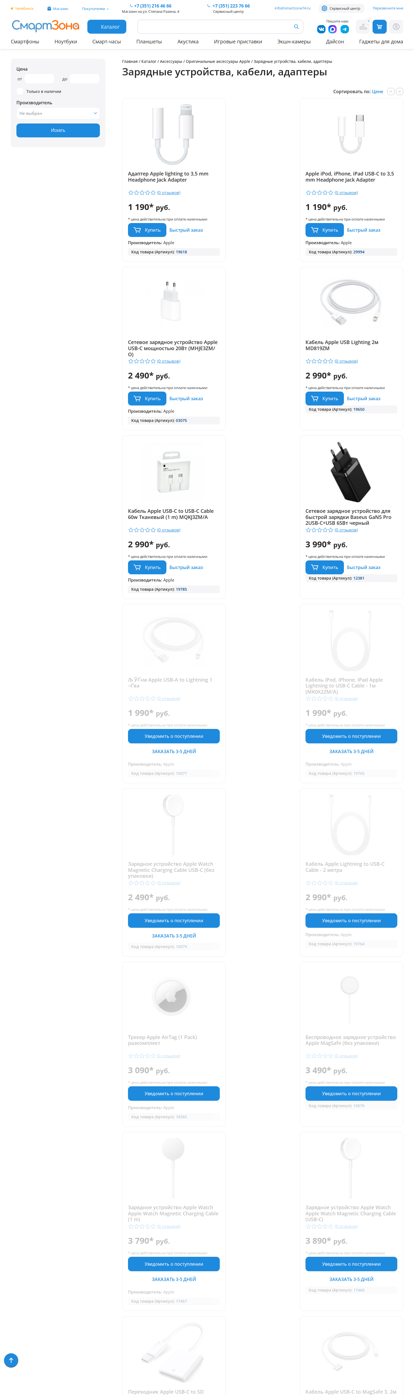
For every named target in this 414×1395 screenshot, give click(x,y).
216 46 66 (152, 6)
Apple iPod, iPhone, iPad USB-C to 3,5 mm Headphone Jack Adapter (260, 180)
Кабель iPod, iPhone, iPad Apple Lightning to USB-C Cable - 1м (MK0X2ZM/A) (261, 528)
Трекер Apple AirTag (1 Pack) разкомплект (257, 715)
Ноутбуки (66, 41)
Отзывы (106, 1256)
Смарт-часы (106, 41)
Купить (153, 235)
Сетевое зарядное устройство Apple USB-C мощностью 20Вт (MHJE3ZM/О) (355, 180)
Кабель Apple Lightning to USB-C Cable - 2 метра (167, 715)
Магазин (60, 8)
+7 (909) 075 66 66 (213, 1274)
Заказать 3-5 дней (168, 598)
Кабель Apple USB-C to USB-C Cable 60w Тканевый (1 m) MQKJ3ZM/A (258, 354)
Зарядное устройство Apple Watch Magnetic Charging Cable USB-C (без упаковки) (355, 528)
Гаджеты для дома (381, 41)
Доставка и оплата (119, 1248)
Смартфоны (25, 41)
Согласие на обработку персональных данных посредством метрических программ (218, 1360)
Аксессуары (171, 61)
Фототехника (26, 1312)
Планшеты (149, 41)
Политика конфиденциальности (212, 1325)
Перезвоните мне (388, 8)
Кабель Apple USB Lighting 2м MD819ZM (164, 351)
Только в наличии (38, 91)
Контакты (108, 1264)
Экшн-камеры (294, 41)
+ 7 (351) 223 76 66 (373, 1266)
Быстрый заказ (186, 235)
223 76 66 (230, 6)
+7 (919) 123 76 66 (373, 1274)
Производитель (34, 103)
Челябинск (24, 8)
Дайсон (335, 41)
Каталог (148, 61)
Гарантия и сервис (118, 1240)
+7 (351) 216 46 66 (213, 1266)
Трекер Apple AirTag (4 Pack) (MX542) (352, 1080)
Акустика (188, 41)
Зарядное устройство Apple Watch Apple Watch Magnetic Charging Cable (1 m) (163, 893)
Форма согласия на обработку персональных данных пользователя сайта (217, 1340)
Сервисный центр (345, 8)
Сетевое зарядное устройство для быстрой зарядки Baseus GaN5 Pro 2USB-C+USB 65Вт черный (355, 357)
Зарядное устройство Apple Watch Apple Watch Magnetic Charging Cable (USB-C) (258, 893)
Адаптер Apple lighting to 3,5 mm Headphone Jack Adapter (163, 177)
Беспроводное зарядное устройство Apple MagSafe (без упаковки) (356, 718)
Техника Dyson (27, 1296)
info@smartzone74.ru (292, 8)
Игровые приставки (238, 41)
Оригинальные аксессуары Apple (218, 61)
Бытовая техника (30, 1288)
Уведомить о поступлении (167, 583)
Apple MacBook (27, 1280)
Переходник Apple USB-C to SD (356, 887)
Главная (130, 61)
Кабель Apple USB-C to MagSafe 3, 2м (166, 1080)
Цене (377, 91)
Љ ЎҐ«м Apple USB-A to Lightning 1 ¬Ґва (156, 525)
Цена (22, 69)
